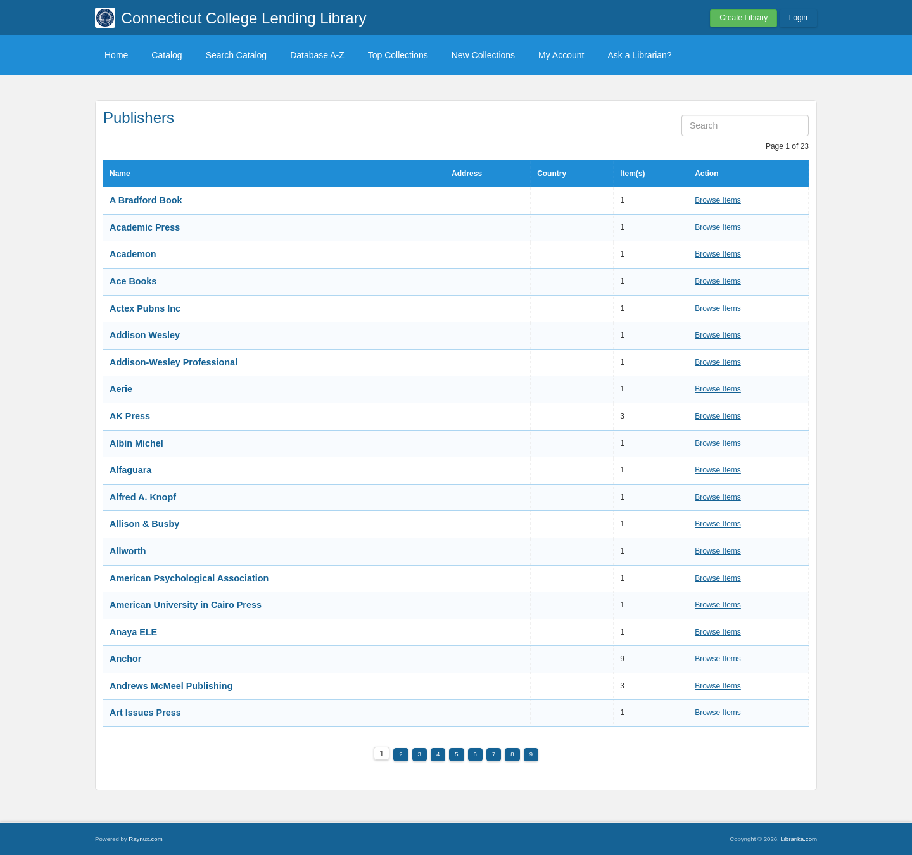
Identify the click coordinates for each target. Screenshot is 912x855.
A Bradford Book (146, 200)
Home (116, 55)
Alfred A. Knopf (143, 497)
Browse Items (718, 200)
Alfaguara (130, 470)
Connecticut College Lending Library (244, 18)
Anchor (125, 659)
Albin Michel (136, 443)
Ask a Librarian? (639, 55)
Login (798, 17)
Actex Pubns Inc (145, 308)
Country (551, 173)
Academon (133, 254)
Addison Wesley (145, 335)
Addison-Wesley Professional (174, 362)
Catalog (166, 55)
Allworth (128, 551)
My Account (561, 55)
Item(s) (632, 173)
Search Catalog (236, 55)
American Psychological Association (189, 578)
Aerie (121, 389)
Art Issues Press (145, 712)
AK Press (130, 416)
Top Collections (398, 55)
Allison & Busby (144, 524)
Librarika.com (798, 838)
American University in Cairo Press (186, 605)
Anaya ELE (133, 632)
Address (467, 173)
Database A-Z (317, 55)
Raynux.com (145, 838)
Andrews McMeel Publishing (171, 686)
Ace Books (133, 281)
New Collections (483, 55)
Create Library (743, 17)
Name (120, 173)
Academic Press (145, 227)
